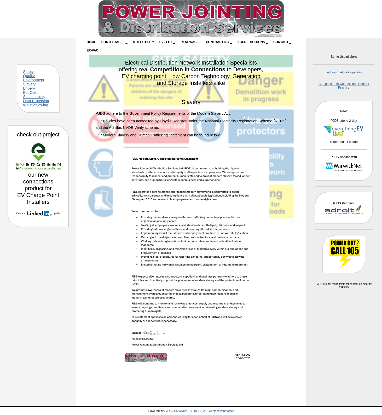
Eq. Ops (30, 92)
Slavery (29, 84)
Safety (28, 72)
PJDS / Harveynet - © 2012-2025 (185, 410)
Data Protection (36, 101)
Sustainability (34, 97)
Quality (29, 76)
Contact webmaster (221, 410)
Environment (33, 80)
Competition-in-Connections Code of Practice (344, 85)
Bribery (29, 88)
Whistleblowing (35, 105)
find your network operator (344, 72)
